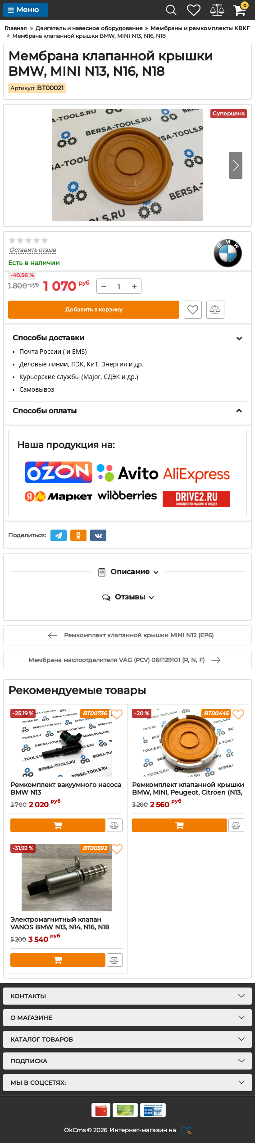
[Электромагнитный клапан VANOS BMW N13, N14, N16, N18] (66, 877)
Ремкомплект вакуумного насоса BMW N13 (65, 788)
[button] (235, 164)
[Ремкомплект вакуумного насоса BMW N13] (66, 742)
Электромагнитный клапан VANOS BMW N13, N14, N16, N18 (59, 923)
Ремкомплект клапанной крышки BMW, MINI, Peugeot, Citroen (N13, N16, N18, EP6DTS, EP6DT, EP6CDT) (188, 792)
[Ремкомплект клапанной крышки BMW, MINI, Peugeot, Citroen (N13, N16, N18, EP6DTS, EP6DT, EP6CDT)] (188, 742)
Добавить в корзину (94, 309)
